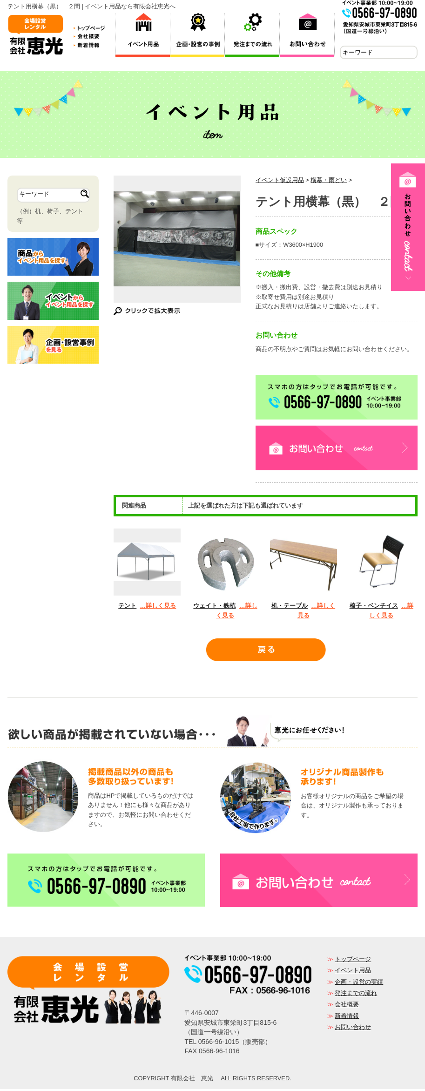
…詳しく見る (158, 607)
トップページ (353, 960)
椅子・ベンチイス (374, 607)
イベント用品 (353, 972)
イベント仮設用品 (280, 181)
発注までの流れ (356, 994)
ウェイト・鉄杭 (214, 607)
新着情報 (347, 1017)
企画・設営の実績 (359, 983)
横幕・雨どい (328, 181)
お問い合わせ (353, 1028)
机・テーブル (289, 607)
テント (127, 607)
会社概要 (347, 1006)
